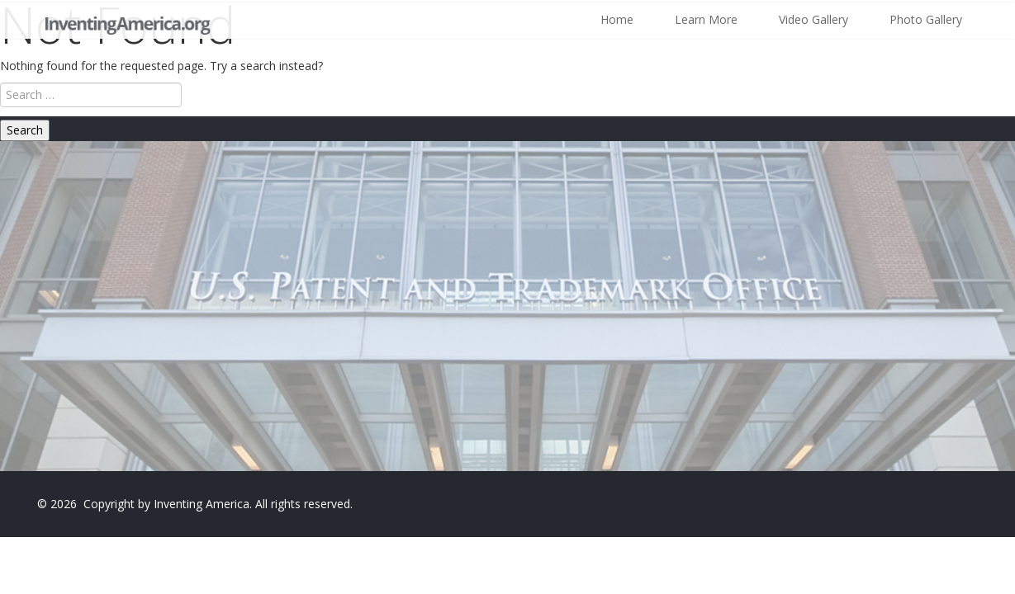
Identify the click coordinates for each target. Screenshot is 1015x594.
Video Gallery (813, 19)
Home (616, 19)
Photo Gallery (925, 19)
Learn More (706, 19)
